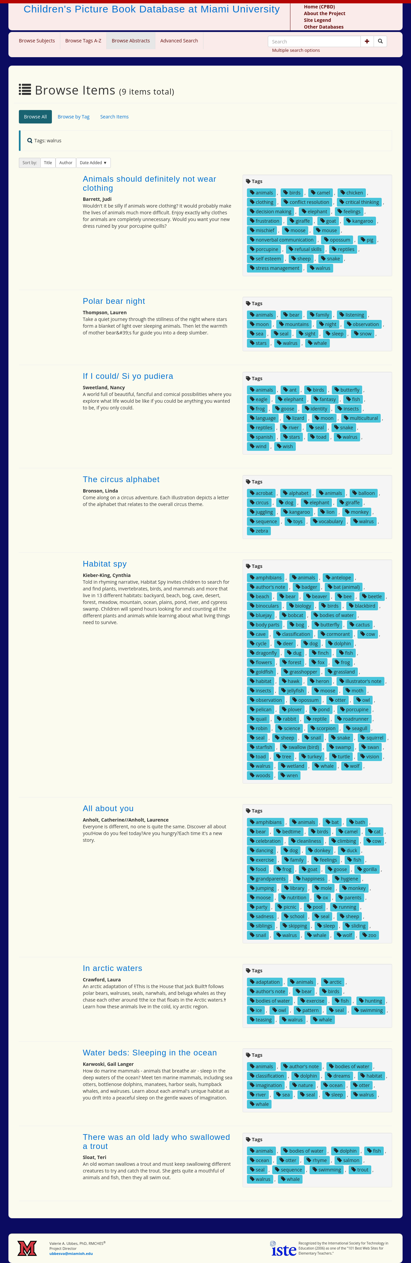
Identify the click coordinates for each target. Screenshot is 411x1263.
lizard (295, 418)
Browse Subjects (37, 40)
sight (307, 333)
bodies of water (334, 615)
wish (285, 446)
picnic (287, 907)
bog (297, 624)
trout (359, 1169)
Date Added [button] (91, 163)
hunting (370, 1001)
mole (323, 888)
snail (313, 737)
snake (330, 258)
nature (302, 1085)
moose (295, 230)
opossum (337, 240)
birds (292, 192)
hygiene (346, 878)
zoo (369, 935)
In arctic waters (113, 968)
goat (328, 221)
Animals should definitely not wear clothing (150, 183)
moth (354, 690)
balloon (363, 493)
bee (345, 596)
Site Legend (317, 20)
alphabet (295, 493)
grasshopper (300, 672)
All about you (108, 808)
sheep (301, 258)
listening (352, 315)
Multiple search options (296, 50)
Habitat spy (105, 563)
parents (350, 897)
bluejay (261, 615)
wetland (293, 766)
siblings (261, 926)
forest (291, 662)
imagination (266, 1085)
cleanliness (306, 841)
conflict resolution (306, 202)
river (290, 427)
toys (295, 521)
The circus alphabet (121, 479)
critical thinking (359, 202)
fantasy (325, 399)
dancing (261, 850)
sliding (355, 926)
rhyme (317, 1160)
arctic (333, 982)
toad (318, 437)
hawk (290, 681)
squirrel (371, 737)
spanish (261, 437)
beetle (372, 596)
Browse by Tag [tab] (74, 116)
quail (258, 719)
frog (257, 408)
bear (291, 315)
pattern (307, 1010)
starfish (261, 747)
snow (363, 333)
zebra (259, 531)
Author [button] (65, 163)
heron (319, 681)
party (258, 907)
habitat (261, 681)
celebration (265, 841)
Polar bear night (114, 300)
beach (259, 596)
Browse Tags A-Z (83, 40)
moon (259, 324)
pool (315, 907)
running (344, 907)
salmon (348, 1160)
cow (367, 634)
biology (300, 606)
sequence (263, 521)
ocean (333, 1085)
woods (260, 775)
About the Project (324, 13)
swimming (368, 1010)
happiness (310, 878)
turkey (311, 756)
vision (369, 756)
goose (284, 408)
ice (256, 1010)
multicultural (361, 418)
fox (318, 662)
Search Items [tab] (114, 116)
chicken (352, 192)
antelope (338, 577)
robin (258, 728)
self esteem (265, 258)
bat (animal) (344, 587)
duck (349, 850)
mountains (294, 324)
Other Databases (324, 27)
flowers (261, 662)
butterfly (347, 390)
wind (258, 446)
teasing (261, 1019)
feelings (349, 211)
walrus (320, 268)
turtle (341, 756)
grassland (341, 672)
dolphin (339, 643)
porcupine (264, 249)
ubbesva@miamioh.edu (71, 1253)
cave (258, 634)
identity (316, 408)
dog (286, 502)
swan (370, 747)
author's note (267, 587)
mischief (262, 230)
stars (258, 343)
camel (320, 192)
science (289, 728)
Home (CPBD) (319, 6)
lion (327, 512)
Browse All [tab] (35, 116)
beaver (316, 596)
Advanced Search (179, 40)
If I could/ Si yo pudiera (128, 376)
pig (367, 240)
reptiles (343, 249)
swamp (340, 747)
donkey (319, 850)
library (294, 888)
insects (348, 408)
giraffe (300, 221)
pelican (261, 709)
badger (306, 587)
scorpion (323, 728)
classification (293, 634)
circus (259, 502)
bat (332, 822)
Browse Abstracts (131, 40)
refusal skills (305, 249)
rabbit (286, 719)
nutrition (294, 897)
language (263, 418)
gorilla (367, 869)
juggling (261, 512)
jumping (262, 888)
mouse (326, 230)
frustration (264, 221)
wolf (351, 766)
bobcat (292, 615)
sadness (262, 916)
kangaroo (359, 221)
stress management (274, 268)
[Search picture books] (380, 41)
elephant (314, 211)
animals (261, 192)
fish (353, 399)
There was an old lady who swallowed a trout (156, 1141)
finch (320, 653)
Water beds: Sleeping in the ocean (150, 1052)
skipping (295, 926)
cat (374, 831)
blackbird (362, 606)
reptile (317, 719)
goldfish (261, 672)
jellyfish (292, 690)
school (294, 916)
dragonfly (263, 653)
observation (363, 324)
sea (256, 333)
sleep (334, 333)
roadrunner (353, 719)
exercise (262, 860)
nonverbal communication (282, 240)
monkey (357, 512)
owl (363, 700)
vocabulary (328, 521)
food (258, 869)
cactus (360, 624)
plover (292, 709)
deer (285, 643)
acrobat (261, 493)
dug (294, 653)
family (319, 315)
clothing (262, 202)
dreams (338, 1076)
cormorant (335, 634)
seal (281, 333)
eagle (258, 399)
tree (283, 756)
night (328, 324)
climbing (343, 841)
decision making (270, 211)
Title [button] (48, 163)
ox (322, 897)
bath (357, 822)
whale (317, 343)
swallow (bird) (301, 747)
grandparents (268, 878)
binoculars (264, 606)
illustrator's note (360, 681)
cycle (258, 643)
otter (337, 700)
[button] (367, 41)
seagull (356, 728)
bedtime (288, 831)
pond (321, 709)
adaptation (265, 982)
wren (289, 775)
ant (289, 390)
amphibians (266, 577)
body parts (265, 624)
